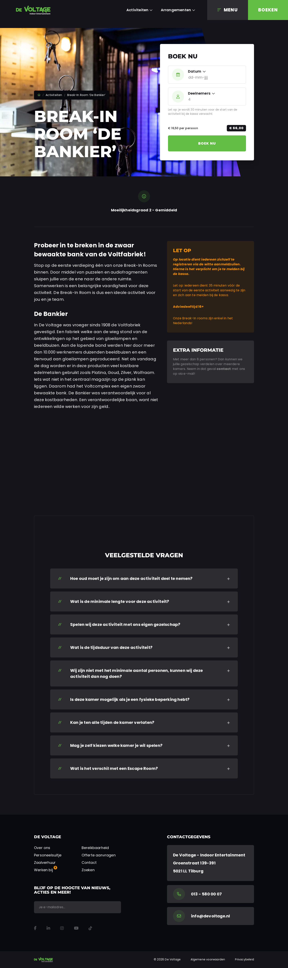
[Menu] (227, 10)
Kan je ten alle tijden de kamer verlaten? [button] (112, 722)
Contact (89, 862)
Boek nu (207, 143)
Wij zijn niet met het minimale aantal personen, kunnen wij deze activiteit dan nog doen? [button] (136, 673)
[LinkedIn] (48, 928)
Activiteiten (137, 9)
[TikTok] (90, 928)
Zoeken (88, 869)
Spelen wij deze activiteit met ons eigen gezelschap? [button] (125, 624)
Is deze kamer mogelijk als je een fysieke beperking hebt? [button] (129, 699)
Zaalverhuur (45, 862)
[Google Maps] (210, 863)
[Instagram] (62, 928)
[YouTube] (76, 928)
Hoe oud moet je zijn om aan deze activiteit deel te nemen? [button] (131, 578)
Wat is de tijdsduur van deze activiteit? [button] (111, 647)
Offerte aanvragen (99, 855)
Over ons (42, 847)
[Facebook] (35, 928)
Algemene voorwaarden (208, 959)
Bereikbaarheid (95, 847)
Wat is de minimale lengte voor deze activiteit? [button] (119, 601)
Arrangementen (176, 9)
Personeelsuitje (47, 855)
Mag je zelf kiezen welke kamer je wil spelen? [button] (116, 745)
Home (39, 95)
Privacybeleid (244, 959)
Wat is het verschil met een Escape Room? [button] (114, 768)
